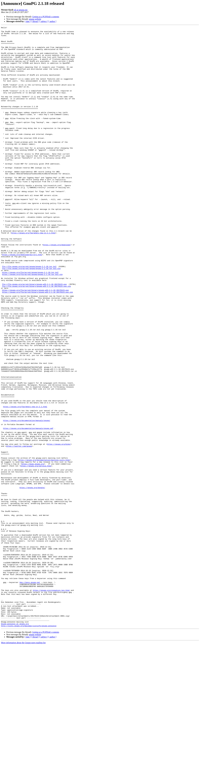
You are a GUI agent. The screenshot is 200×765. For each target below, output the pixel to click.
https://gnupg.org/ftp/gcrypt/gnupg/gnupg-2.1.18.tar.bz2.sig (32, 324)
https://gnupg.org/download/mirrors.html (22, 300)
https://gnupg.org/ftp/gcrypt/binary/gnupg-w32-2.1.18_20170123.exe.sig (37, 345)
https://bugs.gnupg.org (33, 551)
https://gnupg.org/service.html (35, 554)
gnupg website (35, 19)
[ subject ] (44, 21)
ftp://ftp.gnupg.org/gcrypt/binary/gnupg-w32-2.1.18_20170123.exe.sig (36, 338)
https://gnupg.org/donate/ (32, 580)
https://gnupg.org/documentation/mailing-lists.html (44, 547)
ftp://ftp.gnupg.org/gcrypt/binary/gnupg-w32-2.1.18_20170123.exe (34, 336)
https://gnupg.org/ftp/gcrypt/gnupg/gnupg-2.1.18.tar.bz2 (30, 322)
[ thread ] (35, 21)
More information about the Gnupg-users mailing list (23, 763)
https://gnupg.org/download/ (57, 288)
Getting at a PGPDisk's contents (45, 17)
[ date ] (28, 21)
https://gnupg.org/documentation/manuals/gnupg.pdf (28, 509)
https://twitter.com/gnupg (19, 530)
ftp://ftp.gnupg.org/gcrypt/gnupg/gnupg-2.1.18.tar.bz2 (29, 314)
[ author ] (52, 21)
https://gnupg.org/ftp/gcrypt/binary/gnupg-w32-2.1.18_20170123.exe (35, 343)
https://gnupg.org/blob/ (59, 528)
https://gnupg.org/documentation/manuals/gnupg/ (26, 499)
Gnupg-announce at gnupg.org (15, 743)
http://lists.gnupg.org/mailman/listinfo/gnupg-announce (28, 746)
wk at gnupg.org (20, 10)
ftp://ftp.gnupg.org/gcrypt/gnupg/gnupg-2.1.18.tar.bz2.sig (31, 317)
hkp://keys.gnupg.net (29, 693)
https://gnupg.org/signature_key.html (51, 703)
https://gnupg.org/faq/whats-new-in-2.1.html (33, 274)
